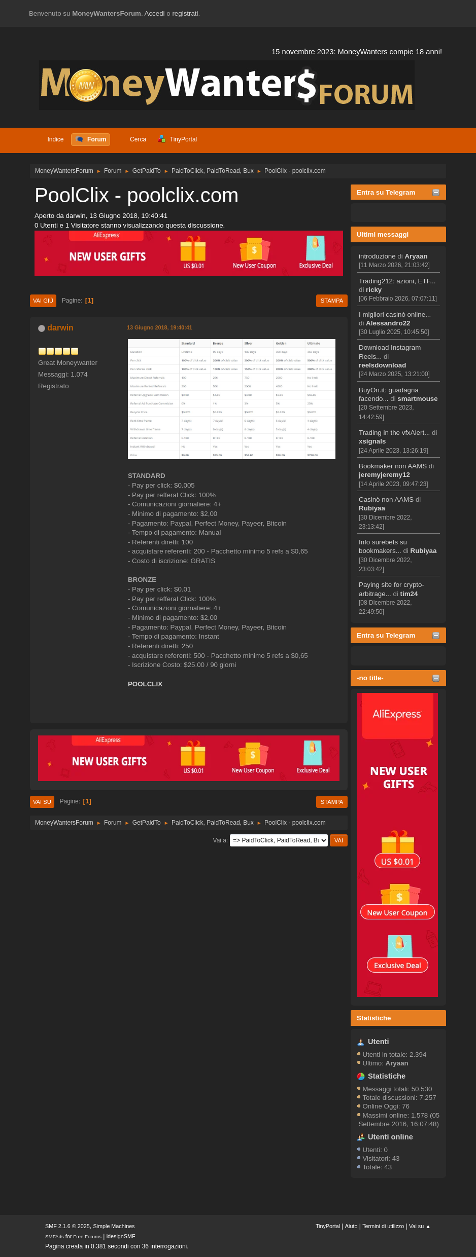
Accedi (155, 13)
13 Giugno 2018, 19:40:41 (159, 327)
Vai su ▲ (420, 1226)
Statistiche (374, 1018)
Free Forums (87, 1236)
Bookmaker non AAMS (393, 466)
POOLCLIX (145, 684)
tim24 (409, 594)
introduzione (377, 256)
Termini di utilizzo (383, 1226)
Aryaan (415, 256)
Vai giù (43, 301)
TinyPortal (328, 1226)
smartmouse (417, 398)
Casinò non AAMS (386, 499)
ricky (374, 289)
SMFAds (54, 1236)
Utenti (378, 1042)
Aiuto (351, 1226)
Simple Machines (113, 1226)
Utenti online (390, 1137)
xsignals (372, 441)
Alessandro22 (388, 323)
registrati (185, 13)
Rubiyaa (372, 508)
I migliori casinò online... (395, 314)
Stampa (332, 301)
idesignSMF (121, 1236)
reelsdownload (382, 365)
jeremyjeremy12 (384, 474)
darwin (60, 327)
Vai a (219, 840)
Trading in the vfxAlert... (394, 432)
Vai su (42, 802)
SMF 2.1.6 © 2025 (67, 1226)
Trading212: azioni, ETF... (397, 281)
